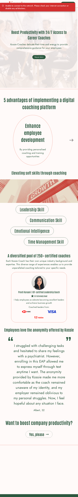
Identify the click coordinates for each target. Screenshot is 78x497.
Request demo (39, 57)
